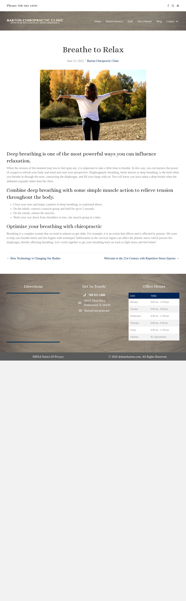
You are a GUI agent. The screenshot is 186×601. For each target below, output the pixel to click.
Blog (159, 21)
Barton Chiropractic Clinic (103, 61)
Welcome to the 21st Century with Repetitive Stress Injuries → (141, 258)
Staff (130, 21)
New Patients (145, 21)
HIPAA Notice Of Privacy (48, 356)
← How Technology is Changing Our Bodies (33, 258)
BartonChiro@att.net (96, 310)
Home (98, 21)
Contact (170, 21)
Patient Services (114, 21)
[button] (177, 21)
